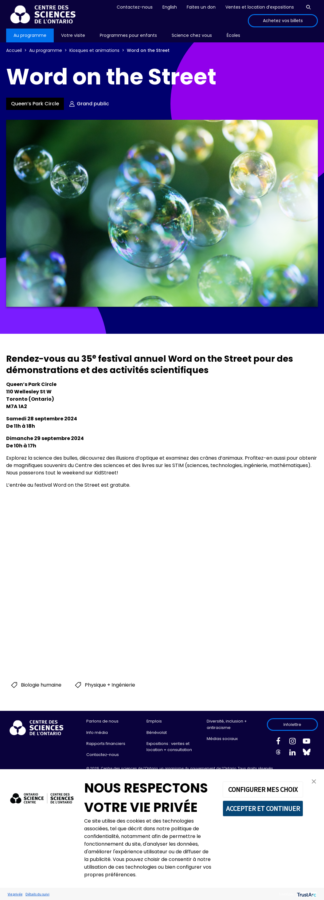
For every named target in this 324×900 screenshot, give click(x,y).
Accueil (14, 50)
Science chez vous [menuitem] (192, 35)
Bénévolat (156, 732)
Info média (97, 732)
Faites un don (201, 7)
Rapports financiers (105, 743)
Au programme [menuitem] (30, 35)
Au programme (45, 50)
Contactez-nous (135, 7)
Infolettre (292, 724)
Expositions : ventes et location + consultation (169, 746)
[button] (314, 781)
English (169, 7)
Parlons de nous (102, 721)
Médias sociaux (222, 738)
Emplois (154, 721)
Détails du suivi (37, 894)
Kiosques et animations (94, 50)
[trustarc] (306, 894)
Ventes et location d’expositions (259, 7)
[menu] (30, 35)
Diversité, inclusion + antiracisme (227, 724)
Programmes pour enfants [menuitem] (128, 35)
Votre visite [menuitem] (73, 35)
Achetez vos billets (283, 21)
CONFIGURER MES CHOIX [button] (263, 789)
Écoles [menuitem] (233, 35)
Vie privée (15, 894)
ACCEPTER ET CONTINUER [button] (263, 808)
